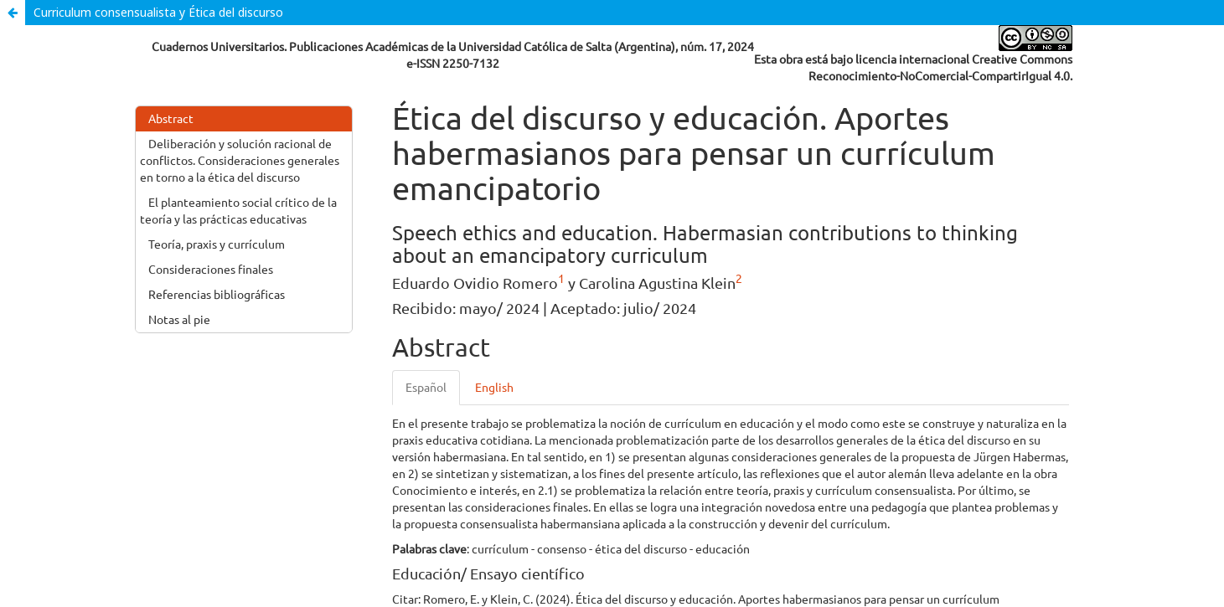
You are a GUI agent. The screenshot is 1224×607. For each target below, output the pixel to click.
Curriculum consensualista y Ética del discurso (158, 12)
